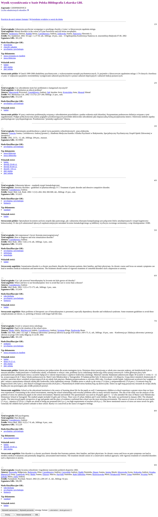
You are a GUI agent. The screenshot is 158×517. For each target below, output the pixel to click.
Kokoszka (138, 472)
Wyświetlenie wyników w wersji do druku (46, 19)
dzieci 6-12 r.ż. (9, 361)
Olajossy (45, 474)
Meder (33, 474)
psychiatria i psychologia (13, 49)
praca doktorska (10, 155)
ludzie (6, 65)
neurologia (8, 45)
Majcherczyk (26, 330)
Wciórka (144, 474)
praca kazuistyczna (11, 438)
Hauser (96, 472)
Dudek (81, 472)
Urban (129, 474)
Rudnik (29, 34)
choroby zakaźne (10, 47)
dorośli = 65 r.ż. (10, 169)
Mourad (81, 92)
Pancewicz (77, 34)
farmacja (7, 203)
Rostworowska (98, 474)
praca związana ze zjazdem (14, 56)
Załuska (4, 477)
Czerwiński (66, 472)
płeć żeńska (8, 69)
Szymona (61, 330)
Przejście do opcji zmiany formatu (14, 19)
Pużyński (60, 474)
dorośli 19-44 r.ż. (10, 164)
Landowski (20, 474)
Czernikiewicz (44, 34)
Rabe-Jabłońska (79, 474)
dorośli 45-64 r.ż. (10, 167)
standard (7, 210)
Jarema (108, 472)
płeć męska (8, 67)
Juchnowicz (13, 34)
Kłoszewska (122, 472)
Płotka (11, 330)
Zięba (15, 477)
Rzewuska (13, 472)
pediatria (7, 344)
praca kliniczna (10, 58)
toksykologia (9, 296)
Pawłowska (75, 330)
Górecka (12, 133)
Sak (48, 92)
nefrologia (8, 253)
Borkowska (32, 472)
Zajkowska (61, 34)
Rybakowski (115, 474)
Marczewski (14, 92)
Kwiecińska (67, 92)
